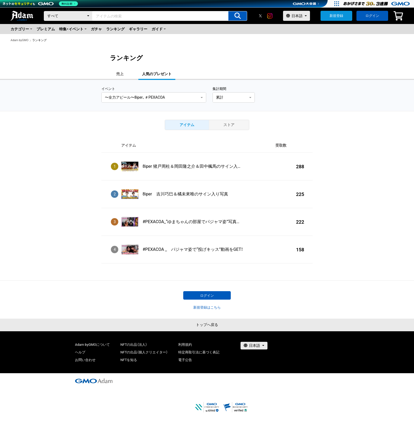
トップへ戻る (207, 325)
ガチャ (96, 29)
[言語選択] (296, 16)
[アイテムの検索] (237, 16)
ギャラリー (138, 29)
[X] (260, 15)
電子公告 (185, 360)
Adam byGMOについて (92, 345)
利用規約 (185, 345)
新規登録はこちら (207, 307)
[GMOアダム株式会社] (93, 380)
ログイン (372, 16)
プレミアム (45, 29)
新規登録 (336, 16)
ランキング (115, 29)
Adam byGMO (20, 40)
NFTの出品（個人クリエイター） (144, 352)
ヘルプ (80, 352)
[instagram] (269, 15)
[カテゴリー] (68, 16)
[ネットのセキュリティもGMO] (40, 3)
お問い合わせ (85, 360)
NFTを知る (128, 360)
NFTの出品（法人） (133, 345)
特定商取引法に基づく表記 (198, 352)
